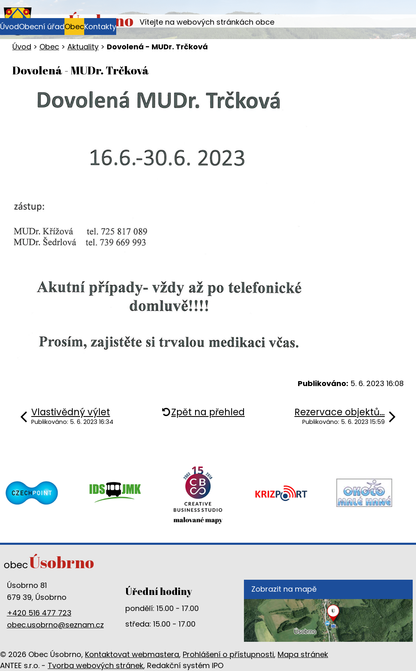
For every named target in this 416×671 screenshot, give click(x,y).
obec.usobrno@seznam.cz (55, 625)
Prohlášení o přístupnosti (228, 654)
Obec (74, 26)
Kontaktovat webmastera (132, 654)
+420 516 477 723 (39, 613)
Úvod (9, 26)
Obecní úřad (41, 26)
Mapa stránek (303, 654)
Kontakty (100, 26)
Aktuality (83, 47)
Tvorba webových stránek (95, 665)
